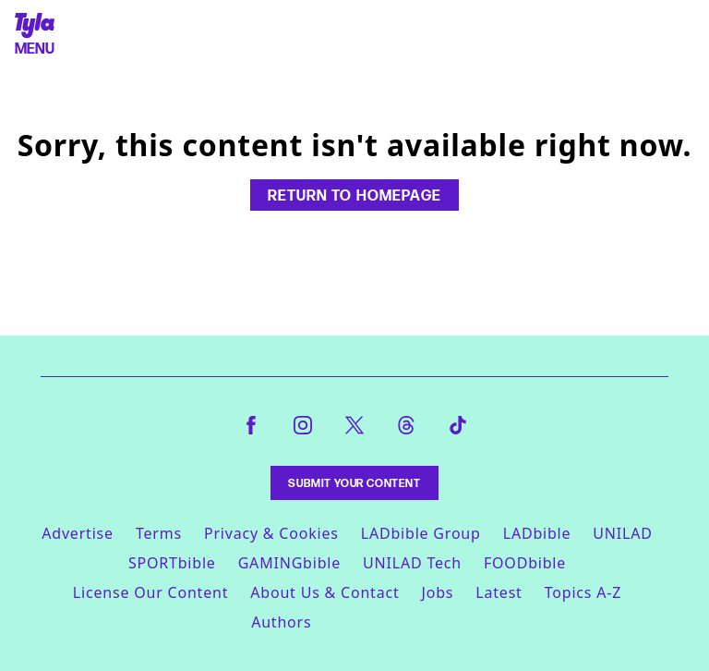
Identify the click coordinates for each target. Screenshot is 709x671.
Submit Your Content (354, 483)
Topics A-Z (583, 592)
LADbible (537, 533)
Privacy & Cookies (271, 533)
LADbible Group (421, 533)
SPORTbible (172, 563)
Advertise (78, 533)
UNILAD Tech (412, 563)
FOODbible (525, 563)
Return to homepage (354, 195)
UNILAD (622, 533)
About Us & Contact (324, 592)
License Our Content (150, 592)
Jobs (438, 592)
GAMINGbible (289, 563)
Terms (159, 533)
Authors (281, 622)
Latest (498, 592)
